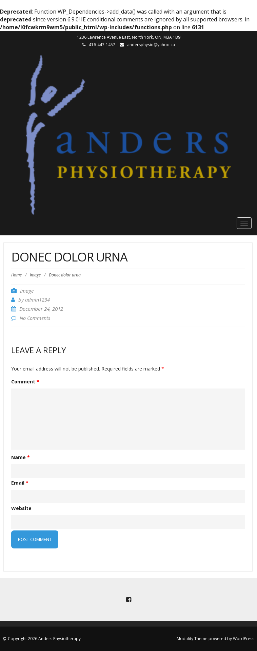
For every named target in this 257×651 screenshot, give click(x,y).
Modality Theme (192, 638)
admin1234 (37, 299)
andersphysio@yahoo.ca (151, 45)
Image (35, 275)
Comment (25, 381)
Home (16, 275)
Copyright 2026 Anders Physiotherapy (44, 638)
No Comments (35, 318)
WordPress (243, 638)
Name (20, 457)
